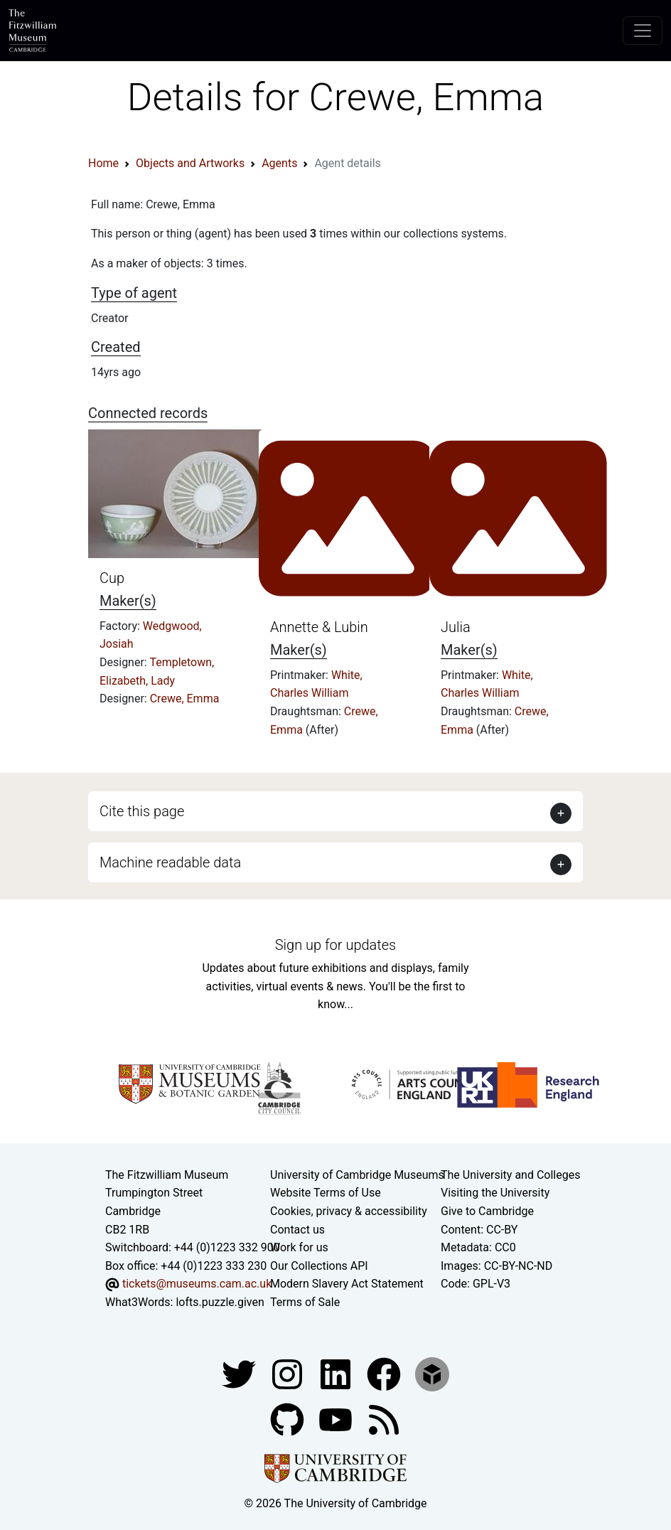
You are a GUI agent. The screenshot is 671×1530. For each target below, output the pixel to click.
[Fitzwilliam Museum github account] (288, 1418)
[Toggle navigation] (642, 30)
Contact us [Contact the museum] (297, 1229)
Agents (279, 163)
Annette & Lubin (319, 627)
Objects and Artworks (190, 163)
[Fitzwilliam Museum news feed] (384, 1418)
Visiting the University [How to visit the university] (495, 1192)
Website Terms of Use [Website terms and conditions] (325, 1192)
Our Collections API (319, 1266)
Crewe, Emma (185, 698)
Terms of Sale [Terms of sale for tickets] (305, 1302)
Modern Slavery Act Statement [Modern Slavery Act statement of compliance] (347, 1283)
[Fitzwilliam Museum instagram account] (288, 1373)
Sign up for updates (335, 944)
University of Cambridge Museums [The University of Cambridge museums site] (357, 1175)
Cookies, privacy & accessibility (348, 1211)
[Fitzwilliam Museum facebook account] (337, 1373)
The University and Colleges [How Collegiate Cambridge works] (510, 1175)
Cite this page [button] (142, 811)
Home (103, 163)
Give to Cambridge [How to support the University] (487, 1211)
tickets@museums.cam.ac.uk (197, 1283)
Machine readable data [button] (170, 862)
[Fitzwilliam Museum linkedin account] (385, 1373)
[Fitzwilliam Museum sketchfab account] (432, 1373)
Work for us (299, 1247)
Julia (456, 627)
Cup (112, 578)
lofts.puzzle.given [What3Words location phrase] (220, 1302)
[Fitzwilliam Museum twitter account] (240, 1373)
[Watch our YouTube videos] (337, 1418)
